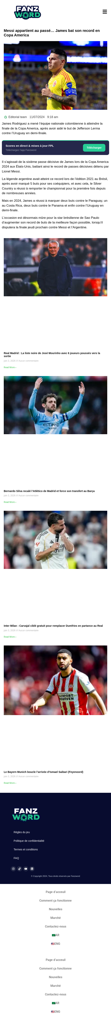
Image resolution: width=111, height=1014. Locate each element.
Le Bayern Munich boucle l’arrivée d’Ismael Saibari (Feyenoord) (43, 771)
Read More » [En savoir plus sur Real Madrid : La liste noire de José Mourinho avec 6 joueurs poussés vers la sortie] (10, 367)
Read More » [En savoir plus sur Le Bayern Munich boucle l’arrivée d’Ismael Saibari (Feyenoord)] (10, 783)
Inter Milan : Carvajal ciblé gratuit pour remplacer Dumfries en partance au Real (53, 625)
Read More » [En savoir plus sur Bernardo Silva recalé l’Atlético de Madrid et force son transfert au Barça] (10, 502)
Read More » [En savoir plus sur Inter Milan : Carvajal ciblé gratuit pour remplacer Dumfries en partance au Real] (10, 637)
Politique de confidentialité (29, 840)
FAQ (16, 858)
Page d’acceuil (55, 892)
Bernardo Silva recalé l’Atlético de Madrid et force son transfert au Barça (49, 491)
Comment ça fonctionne (55, 900)
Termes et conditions (26, 849)
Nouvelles (55, 909)
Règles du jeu (22, 832)
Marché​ (55, 918)
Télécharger (94, 147)
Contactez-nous (55, 926)
